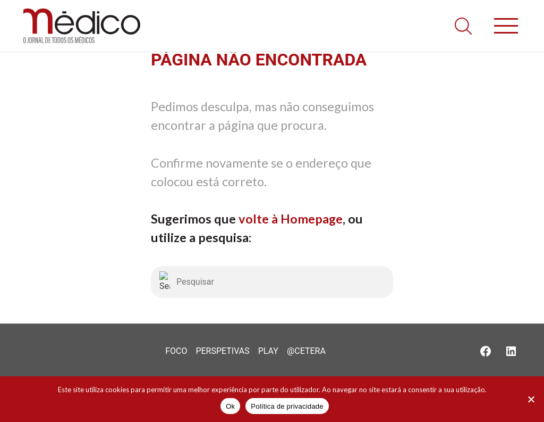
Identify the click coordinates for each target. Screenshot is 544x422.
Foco (176, 351)
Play (268, 351)
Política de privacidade (287, 406)
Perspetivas (222, 351)
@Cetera (306, 351)
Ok (230, 406)
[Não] (530, 399)
